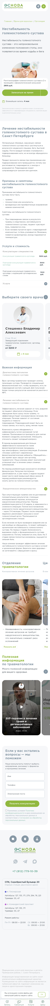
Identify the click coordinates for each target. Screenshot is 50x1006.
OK (42, 994)
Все (46, 297)
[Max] (35, 861)
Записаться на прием (22, 93)
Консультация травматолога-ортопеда (19, 256)
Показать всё (10, 647)
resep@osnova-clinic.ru (25, 999)
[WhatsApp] (15, 861)
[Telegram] (25, 861)
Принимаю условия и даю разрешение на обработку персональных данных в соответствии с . (25, 815)
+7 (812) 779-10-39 (25, 871)
